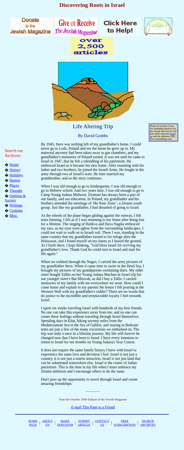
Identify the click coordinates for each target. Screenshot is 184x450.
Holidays (16, 175)
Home (14, 165)
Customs (16, 210)
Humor (14, 180)
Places (14, 185)
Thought (15, 191)
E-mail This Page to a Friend (93, 407)
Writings (15, 205)
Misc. (13, 216)
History (15, 170)
